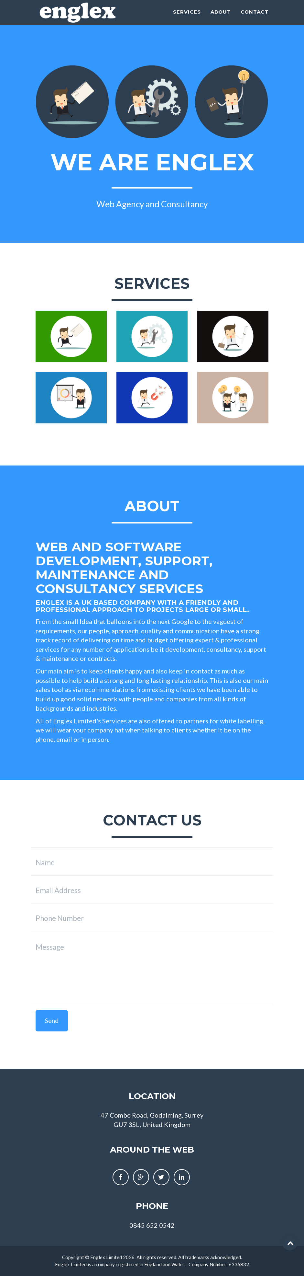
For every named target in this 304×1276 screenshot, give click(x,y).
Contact (254, 20)
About (221, 20)
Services (187, 20)
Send (52, 1020)
